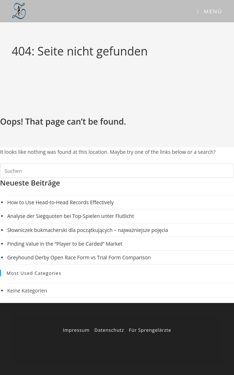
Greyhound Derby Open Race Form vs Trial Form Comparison (79, 257)
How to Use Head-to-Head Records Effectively (60, 202)
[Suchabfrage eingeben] (117, 171)
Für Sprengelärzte (150, 330)
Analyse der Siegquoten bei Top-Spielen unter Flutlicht (70, 216)
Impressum (76, 330)
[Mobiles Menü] (209, 11)
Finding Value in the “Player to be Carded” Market (64, 243)
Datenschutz (109, 330)
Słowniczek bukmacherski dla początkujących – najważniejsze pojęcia (87, 230)
